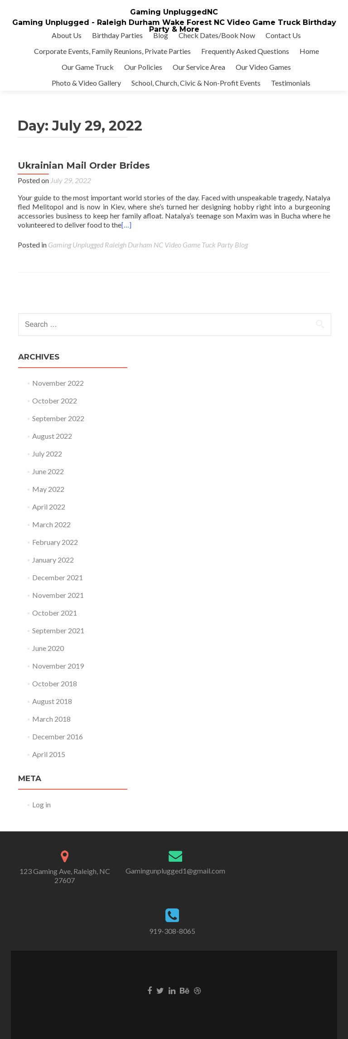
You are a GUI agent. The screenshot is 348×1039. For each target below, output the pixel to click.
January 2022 (53, 559)
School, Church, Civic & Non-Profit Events (196, 82)
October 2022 (54, 400)
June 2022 (48, 471)
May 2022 (48, 489)
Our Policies (143, 67)
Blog (160, 35)
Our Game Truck (88, 67)
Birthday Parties (117, 35)
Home (309, 51)
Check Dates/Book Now (217, 35)
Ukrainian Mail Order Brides (84, 165)
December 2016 (57, 736)
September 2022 (58, 418)
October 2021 (54, 612)
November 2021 (58, 595)
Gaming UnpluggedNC (174, 12)
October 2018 (54, 683)
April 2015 (48, 754)
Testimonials (290, 82)
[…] (126, 224)
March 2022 (51, 524)
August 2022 (52, 436)
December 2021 (57, 577)
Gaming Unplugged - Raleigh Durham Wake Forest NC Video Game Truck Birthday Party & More (174, 26)
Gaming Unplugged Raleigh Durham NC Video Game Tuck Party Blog (148, 244)
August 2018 (52, 701)
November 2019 (58, 665)
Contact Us (283, 35)
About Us (67, 35)
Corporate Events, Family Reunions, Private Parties (112, 51)
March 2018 (51, 718)
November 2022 (58, 383)
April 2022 (48, 506)
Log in (41, 804)
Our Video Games (263, 67)
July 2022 (47, 453)
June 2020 (48, 648)
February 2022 (55, 542)
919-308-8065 (172, 931)
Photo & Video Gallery (86, 82)
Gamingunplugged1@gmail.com (175, 870)
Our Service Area (199, 67)
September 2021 (58, 630)
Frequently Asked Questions (245, 51)
